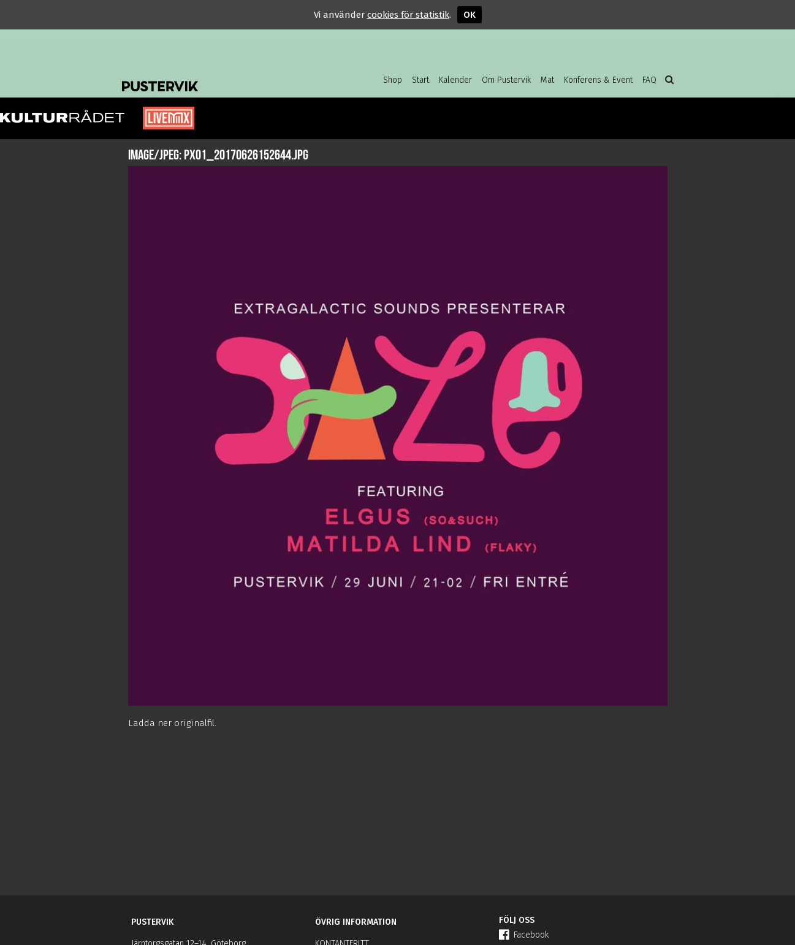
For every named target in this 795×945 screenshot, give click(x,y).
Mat (547, 80)
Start (420, 80)
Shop (392, 80)
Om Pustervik (506, 80)
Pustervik (220, 77)
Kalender (455, 80)
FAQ (649, 80)
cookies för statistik (408, 14)
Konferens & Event (598, 80)
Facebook (524, 935)
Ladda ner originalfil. (172, 723)
